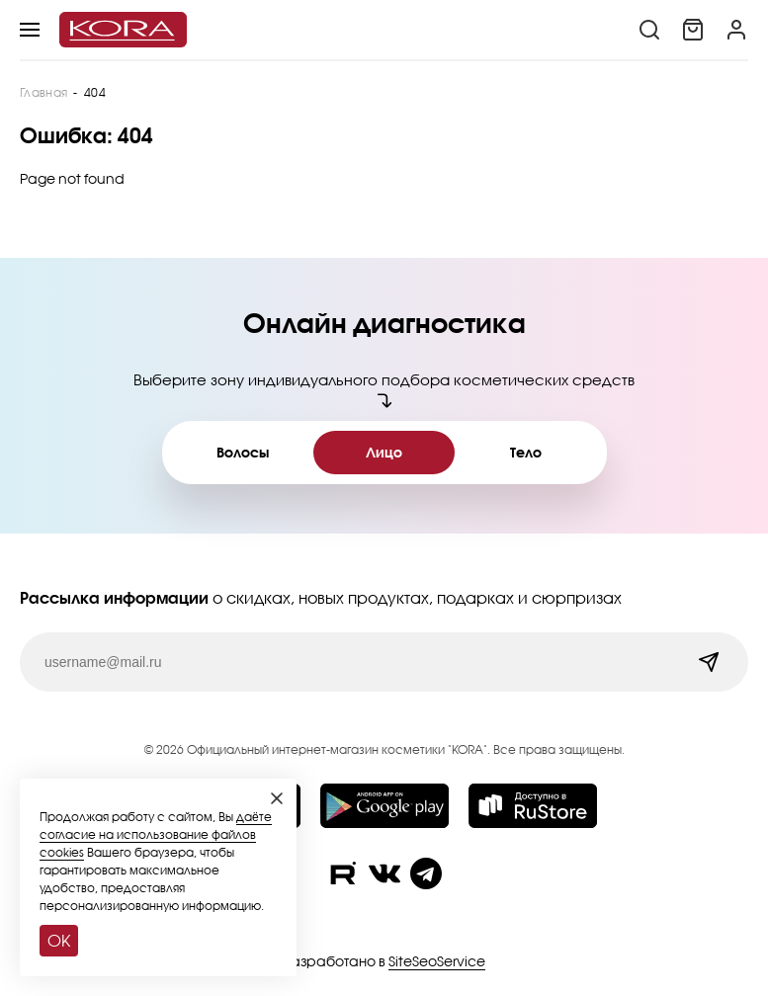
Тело (526, 452)
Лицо (384, 452)
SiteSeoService (436, 961)
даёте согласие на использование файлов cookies (156, 834)
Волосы (242, 452)
